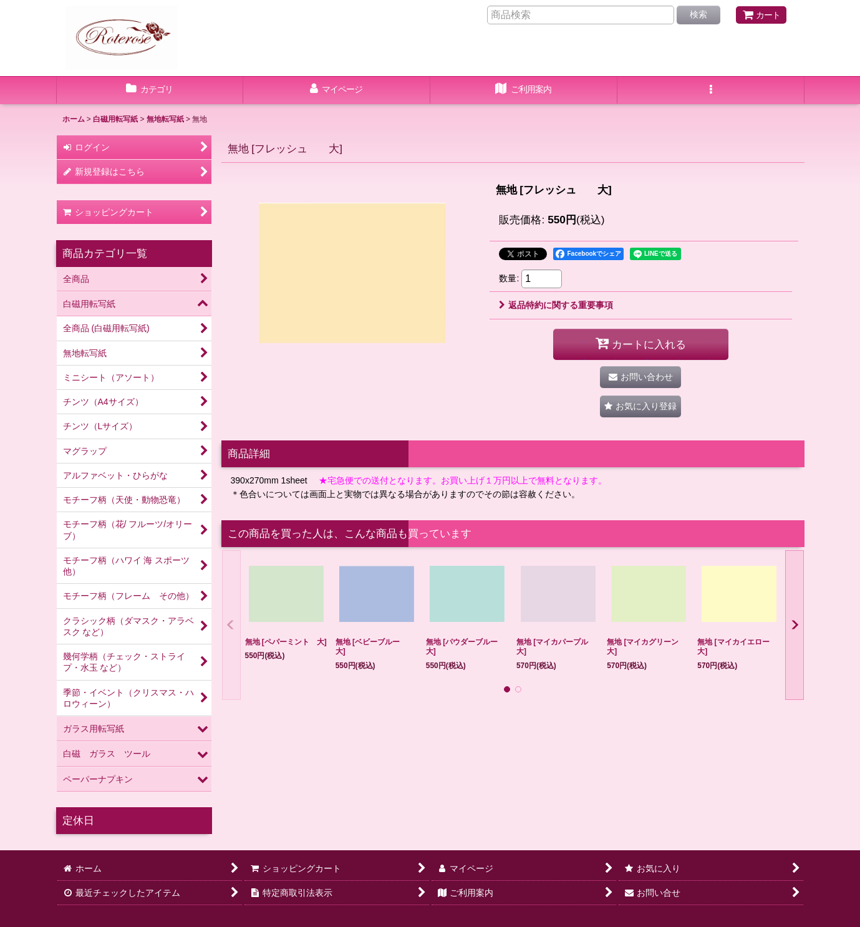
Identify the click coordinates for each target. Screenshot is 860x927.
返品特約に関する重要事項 (556, 305)
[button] (710, 90)
